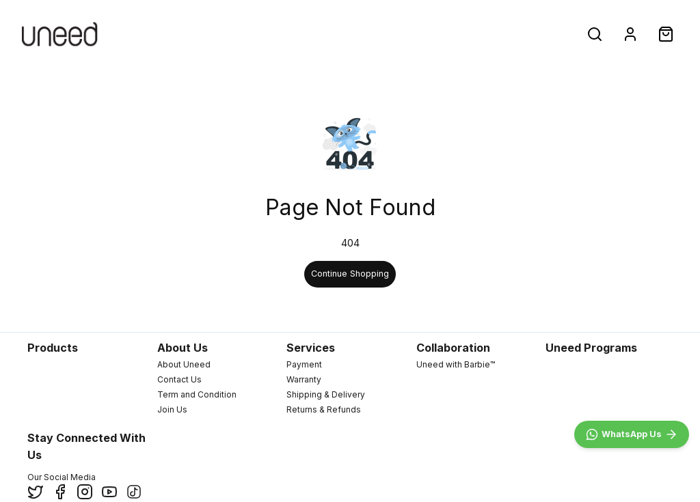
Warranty (303, 379)
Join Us (172, 409)
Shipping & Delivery (325, 394)
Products (245, 34)
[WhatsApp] (631, 434)
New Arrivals (148, 34)
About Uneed (184, 364)
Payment (304, 364)
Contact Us (179, 379)
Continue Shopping (350, 273)
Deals (329, 34)
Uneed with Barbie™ (455, 364)
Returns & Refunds (323, 409)
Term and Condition (197, 394)
